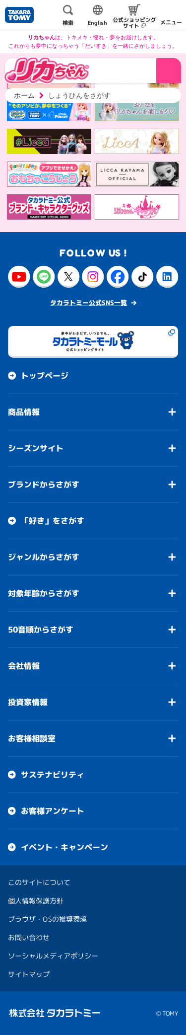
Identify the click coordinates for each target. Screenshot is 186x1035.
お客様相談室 (32, 738)
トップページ (44, 375)
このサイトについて (39, 882)
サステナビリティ (52, 774)
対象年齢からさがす (43, 593)
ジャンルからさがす (43, 557)
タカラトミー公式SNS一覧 (88, 302)
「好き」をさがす (52, 520)
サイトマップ (29, 974)
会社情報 (24, 665)
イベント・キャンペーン (64, 847)
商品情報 (24, 411)
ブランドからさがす (43, 484)
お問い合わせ (29, 937)
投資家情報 (28, 702)
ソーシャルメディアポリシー (53, 955)
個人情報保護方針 (35, 900)
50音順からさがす (40, 629)
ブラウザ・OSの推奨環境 (47, 919)
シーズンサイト (35, 448)
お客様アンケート (52, 810)
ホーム (24, 95)
